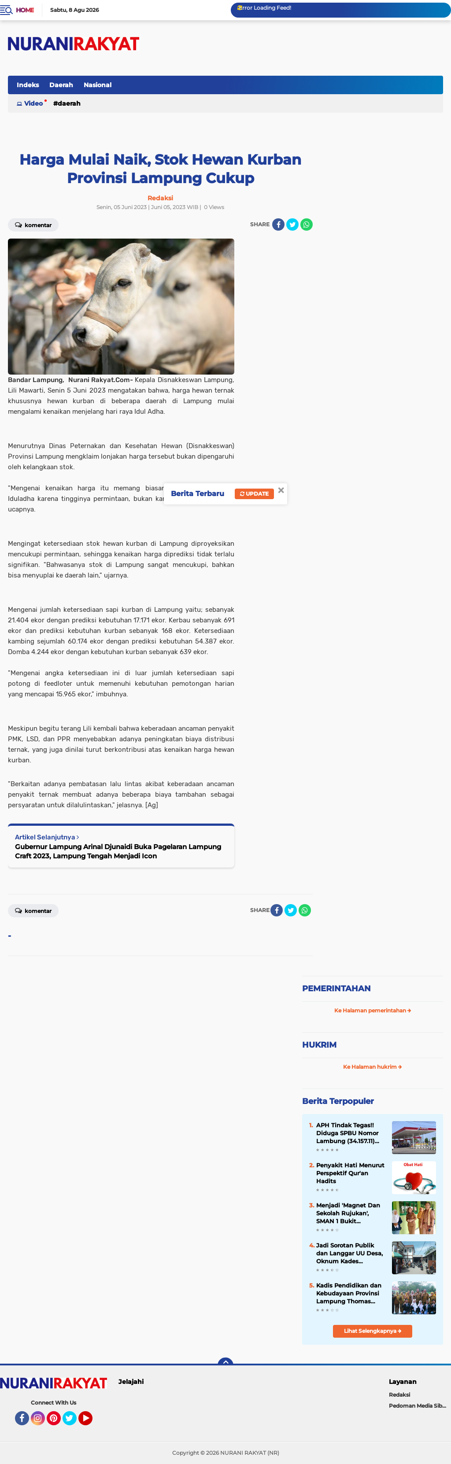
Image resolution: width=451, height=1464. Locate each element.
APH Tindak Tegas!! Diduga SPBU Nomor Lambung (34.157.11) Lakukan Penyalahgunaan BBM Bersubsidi (349, 1133)
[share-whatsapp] (306, 224)
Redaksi (399, 1394)
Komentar (33, 910)
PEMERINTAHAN (336, 988)
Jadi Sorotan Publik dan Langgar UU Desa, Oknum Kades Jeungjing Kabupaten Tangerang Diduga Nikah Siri (349, 1253)
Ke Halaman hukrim (372, 1066)
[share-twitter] (292, 224)
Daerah (61, 85)
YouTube (91, 1422)
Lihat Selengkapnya (373, 1331)
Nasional (97, 85)
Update (254, 493)
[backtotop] (225, 1365)
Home (25, 10)
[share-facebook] (278, 224)
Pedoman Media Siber (418, 1405)
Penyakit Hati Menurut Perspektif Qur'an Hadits (350, 1173)
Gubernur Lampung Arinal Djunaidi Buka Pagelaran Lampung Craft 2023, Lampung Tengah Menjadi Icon (118, 851)
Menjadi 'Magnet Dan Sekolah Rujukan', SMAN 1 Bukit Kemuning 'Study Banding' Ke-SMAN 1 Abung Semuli (348, 1213)
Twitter (74, 1422)
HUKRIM (319, 1045)
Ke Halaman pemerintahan (372, 1010)
